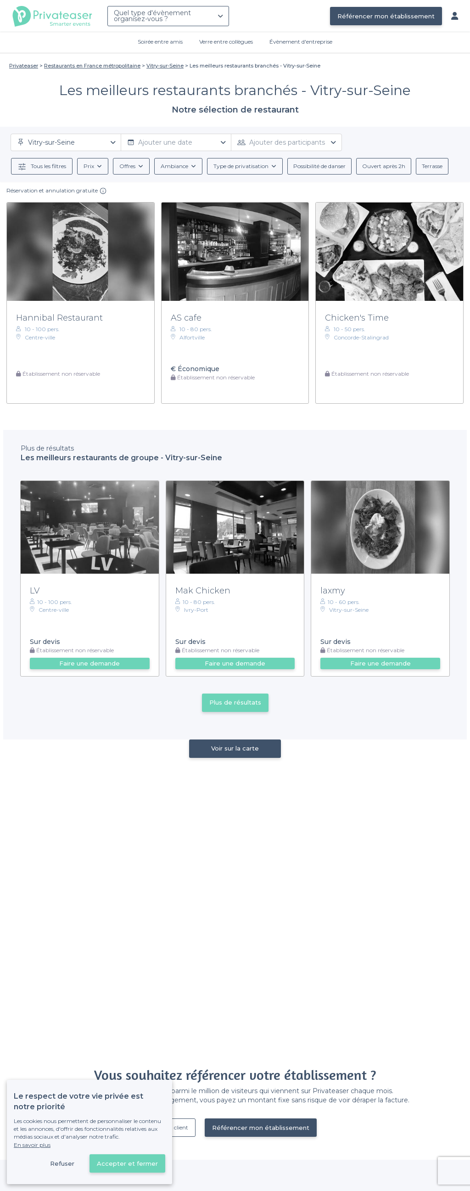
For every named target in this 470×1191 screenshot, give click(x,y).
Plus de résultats (235, 702)
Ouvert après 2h (383, 166)
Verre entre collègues (226, 41)
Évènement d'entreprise (300, 41)
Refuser (62, 1163)
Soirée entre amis (160, 41)
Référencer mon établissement (386, 16)
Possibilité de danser (319, 166)
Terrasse (432, 166)
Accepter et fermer (127, 1163)
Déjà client (174, 1127)
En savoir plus (32, 1144)
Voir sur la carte (235, 748)
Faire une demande (89, 663)
